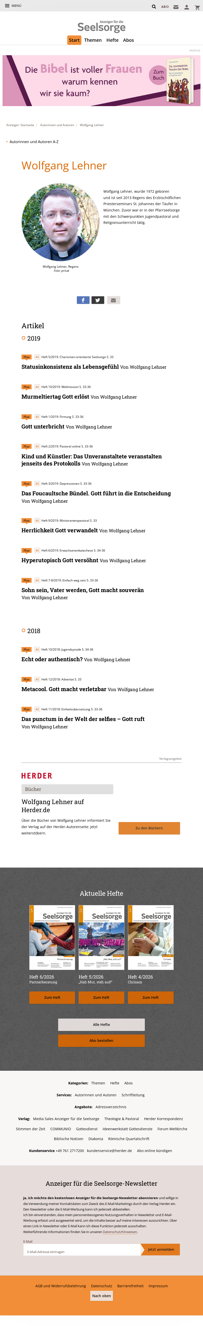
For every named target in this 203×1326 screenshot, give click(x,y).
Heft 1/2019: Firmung (52, 416)
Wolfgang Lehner (92, 125)
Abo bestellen (101, 1039)
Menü (16, 5)
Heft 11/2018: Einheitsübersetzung (62, 707)
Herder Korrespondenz (163, 1117)
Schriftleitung (133, 1093)
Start (74, 40)
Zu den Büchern (149, 826)
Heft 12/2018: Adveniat (54, 678)
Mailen (113, 300)
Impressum (158, 1283)
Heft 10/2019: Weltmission (56, 386)
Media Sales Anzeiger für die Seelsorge (66, 1117)
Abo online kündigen (154, 1148)
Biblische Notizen (68, 1137)
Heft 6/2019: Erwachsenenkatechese (63, 549)
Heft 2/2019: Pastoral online (57, 446)
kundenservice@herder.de (109, 1148)
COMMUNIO (60, 1126)
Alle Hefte (101, 1023)
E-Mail (27, 1239)
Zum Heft (52, 995)
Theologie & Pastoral (121, 1117)
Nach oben (101, 1293)
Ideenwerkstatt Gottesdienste (127, 1126)
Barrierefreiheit (130, 1283)
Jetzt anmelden (161, 1247)
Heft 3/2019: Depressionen (56, 483)
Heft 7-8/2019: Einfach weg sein (60, 579)
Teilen (83, 300)
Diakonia (95, 1137)
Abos (128, 40)
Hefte (112, 40)
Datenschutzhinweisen (120, 1229)
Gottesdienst (87, 1126)
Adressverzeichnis (111, 1105)
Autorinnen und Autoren (57, 125)
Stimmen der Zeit (30, 1126)
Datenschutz (101, 1283)
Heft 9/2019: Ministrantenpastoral (61, 519)
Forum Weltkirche (172, 1126)
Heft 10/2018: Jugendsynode (57, 648)
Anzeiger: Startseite (20, 125)
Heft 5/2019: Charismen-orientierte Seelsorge (70, 357)
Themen (93, 40)
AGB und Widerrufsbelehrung (60, 1283)
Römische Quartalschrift (128, 1137)
